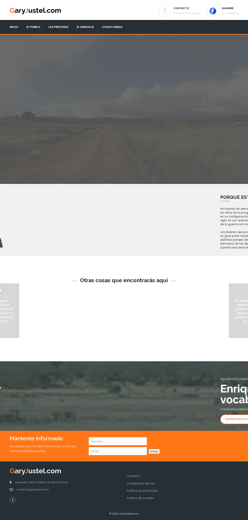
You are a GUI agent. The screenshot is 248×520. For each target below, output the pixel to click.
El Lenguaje (85, 27)
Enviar (154, 451)
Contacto (133, 476)
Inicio (14, 27)
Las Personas (58, 27)
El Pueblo (33, 27)
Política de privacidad (142, 491)
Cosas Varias (112, 27)
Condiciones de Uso (141, 483)
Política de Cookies (140, 498)
